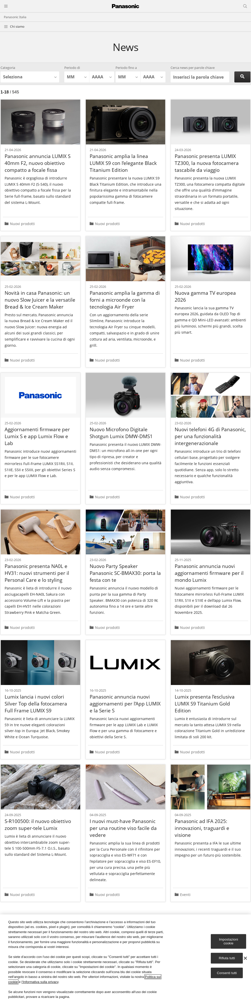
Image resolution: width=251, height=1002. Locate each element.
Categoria (8, 67)
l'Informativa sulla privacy (40, 982)
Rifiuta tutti (227, 958)
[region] (125, 958)
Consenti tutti (227, 973)
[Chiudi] (245, 958)
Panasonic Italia (15, 17)
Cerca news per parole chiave (193, 67)
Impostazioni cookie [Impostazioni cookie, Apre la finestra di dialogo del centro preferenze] (228, 941)
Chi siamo (17, 26)
